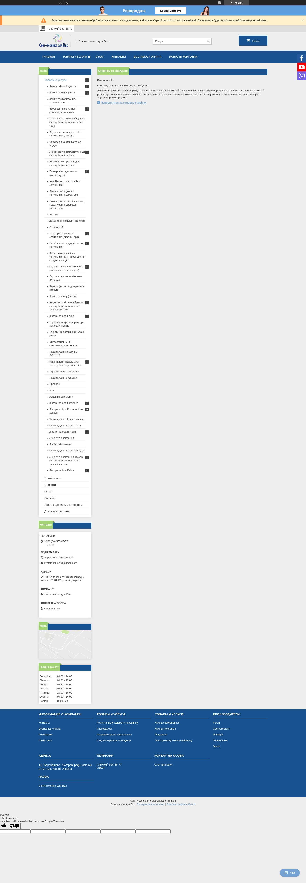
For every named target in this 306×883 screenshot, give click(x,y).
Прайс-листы (53, 478)
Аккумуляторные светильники (114, 734)
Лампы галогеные (165, 728)
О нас (100, 56)
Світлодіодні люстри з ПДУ (65, 425)
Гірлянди (54, 383)
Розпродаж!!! (56, 227)
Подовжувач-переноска (63, 377)
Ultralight (218, 734)
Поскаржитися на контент (151, 804)
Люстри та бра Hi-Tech (62, 431)
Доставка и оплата (147, 56)
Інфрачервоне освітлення (64, 371)
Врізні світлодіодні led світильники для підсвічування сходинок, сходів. (67, 257)
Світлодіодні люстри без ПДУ (66, 450)
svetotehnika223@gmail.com (60, 562)
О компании (46, 734)
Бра (51, 390)
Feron (216, 722)
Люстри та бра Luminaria (63, 402)
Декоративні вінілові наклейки (67, 220)
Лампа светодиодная (167, 722)
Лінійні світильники (60, 444)
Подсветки (161, 734)
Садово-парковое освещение (114, 740)
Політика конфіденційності (180, 804)
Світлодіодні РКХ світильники (66, 419)
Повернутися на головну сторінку (124, 102)
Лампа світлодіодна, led (63, 86)
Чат (289, 873)
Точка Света (220, 740)
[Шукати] (208, 41)
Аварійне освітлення (61, 396)
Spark (216, 746)
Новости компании (183, 56)
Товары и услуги (75, 56)
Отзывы (49, 498)
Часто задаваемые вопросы (63, 504)
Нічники (53, 214)
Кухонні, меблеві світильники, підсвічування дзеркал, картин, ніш (66, 205)
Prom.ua (171, 800)
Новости (50, 484)
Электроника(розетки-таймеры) (173, 740)
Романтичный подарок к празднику (117, 722)
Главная (48, 56)
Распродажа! (104, 728)
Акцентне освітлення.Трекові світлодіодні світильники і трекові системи (66, 306)
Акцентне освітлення (61, 438)
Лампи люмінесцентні (62, 92)
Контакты (119, 56)
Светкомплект (221, 728)
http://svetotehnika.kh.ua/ (58, 557)
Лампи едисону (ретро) (62, 296)
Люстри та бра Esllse (61, 315)
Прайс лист (45, 740)
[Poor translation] (14, 826)
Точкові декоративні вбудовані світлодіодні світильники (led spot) (67, 122)
